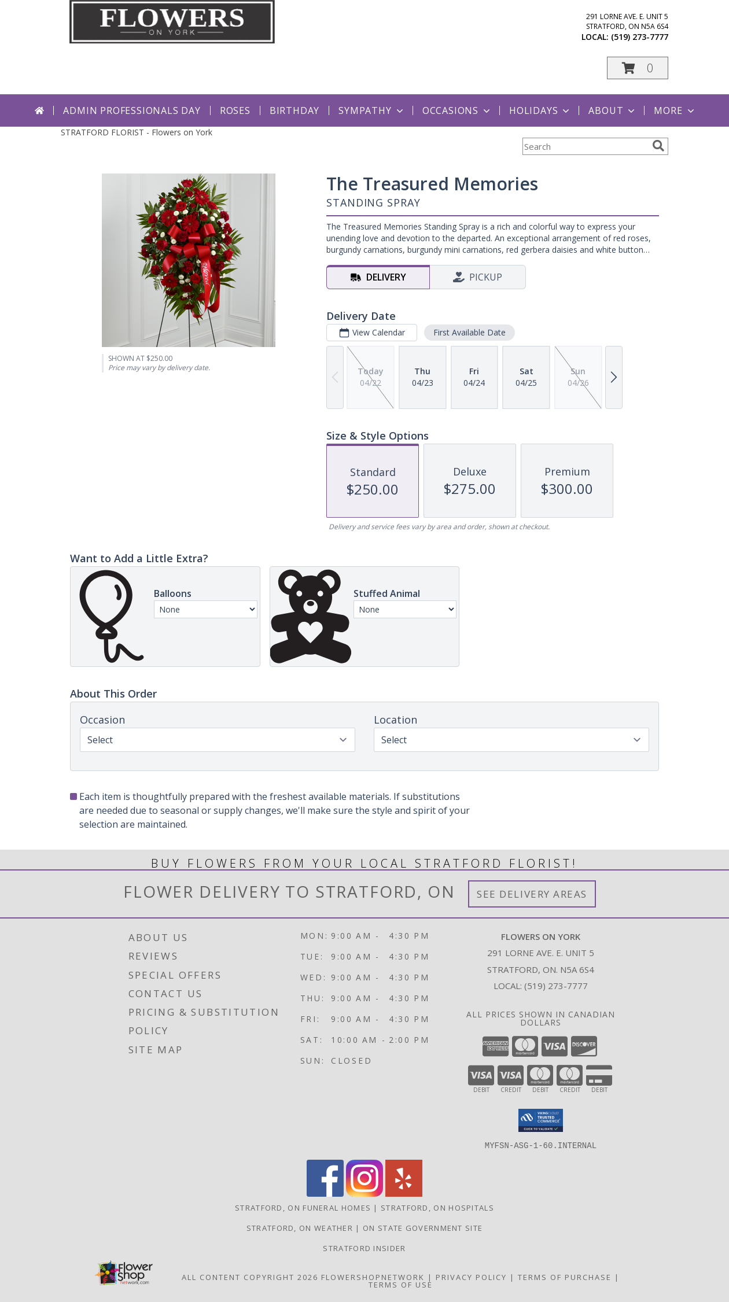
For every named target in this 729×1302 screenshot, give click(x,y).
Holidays (540, 110)
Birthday (294, 110)
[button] (637, 68)
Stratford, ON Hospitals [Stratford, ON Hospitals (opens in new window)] (437, 1207)
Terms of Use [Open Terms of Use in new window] (401, 1284)
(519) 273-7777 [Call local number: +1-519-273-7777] (639, 36)
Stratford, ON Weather (299, 1227)
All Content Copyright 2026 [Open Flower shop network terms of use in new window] (250, 1276)
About (612, 110)
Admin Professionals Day (131, 110)
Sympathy (371, 110)
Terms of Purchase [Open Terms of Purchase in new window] (565, 1276)
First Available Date (469, 332)
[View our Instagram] (364, 1192)
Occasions (457, 110)
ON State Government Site (423, 1227)
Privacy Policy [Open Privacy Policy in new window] (471, 1276)
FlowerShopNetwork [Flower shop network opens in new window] (373, 1276)
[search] (658, 145)
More (675, 110)
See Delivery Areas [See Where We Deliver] (532, 894)
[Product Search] (585, 146)
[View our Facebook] (325, 1192)
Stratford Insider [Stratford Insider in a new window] (364, 1247)
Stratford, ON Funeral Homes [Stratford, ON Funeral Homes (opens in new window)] (303, 1207)
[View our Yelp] (403, 1192)
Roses (235, 110)
